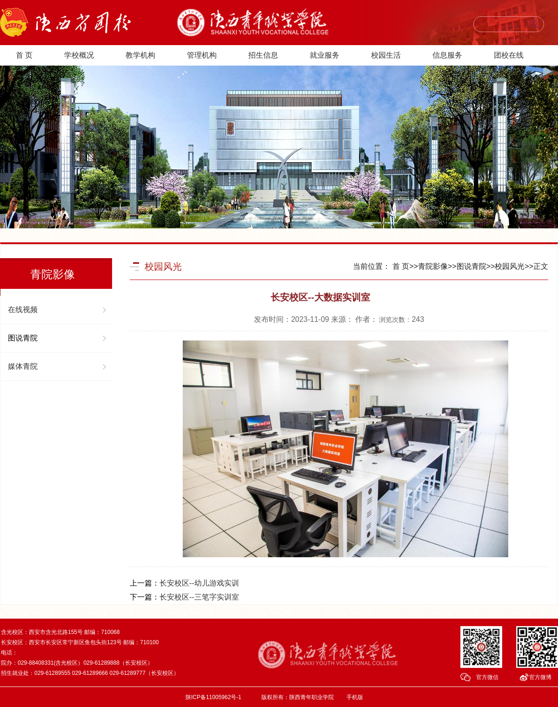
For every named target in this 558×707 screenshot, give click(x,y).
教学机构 (140, 55)
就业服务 (324, 55)
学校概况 (79, 55)
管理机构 (202, 55)
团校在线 (509, 55)
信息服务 (447, 55)
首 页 (24, 55)
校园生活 (386, 55)
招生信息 (263, 55)
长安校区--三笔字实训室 (199, 597)
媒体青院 (23, 366)
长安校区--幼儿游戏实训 (199, 583)
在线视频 (23, 309)
